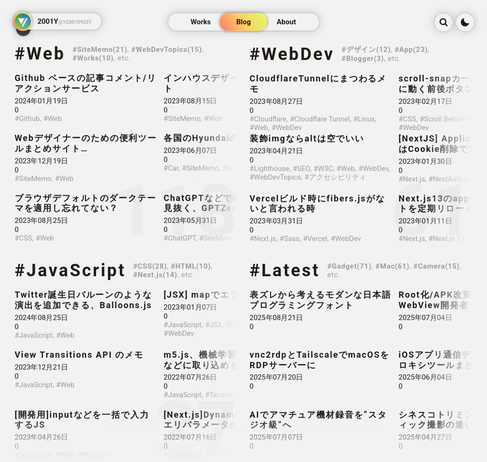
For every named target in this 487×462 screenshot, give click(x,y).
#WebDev (292, 54)
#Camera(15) (436, 266)
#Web (40, 53)
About (286, 22)
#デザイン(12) (365, 49)
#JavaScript (70, 270)
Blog (243, 22)
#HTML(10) (191, 266)
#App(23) (411, 49)
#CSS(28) (150, 266)
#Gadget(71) (349, 266)
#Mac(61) (392, 266)
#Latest (285, 270)
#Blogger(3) (362, 58)
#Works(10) (93, 58)
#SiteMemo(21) (99, 49)
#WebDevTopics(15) (166, 49)
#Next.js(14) (155, 275)
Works (201, 22)
